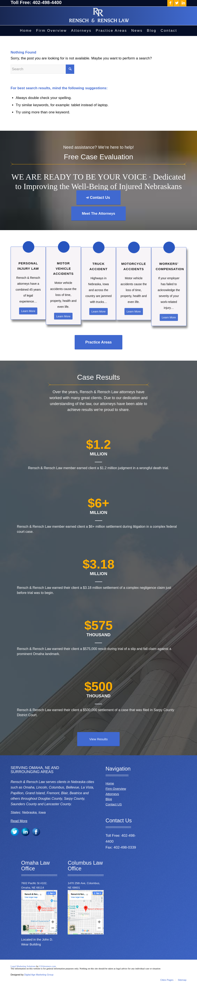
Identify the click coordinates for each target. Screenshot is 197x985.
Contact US (114, 804)
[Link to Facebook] (170, 3)
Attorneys (112, 794)
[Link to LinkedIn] (183, 3)
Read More (19, 821)
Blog (109, 799)
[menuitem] (26, 30)
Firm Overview (116, 788)
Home (110, 783)
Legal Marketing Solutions (23, 966)
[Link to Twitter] (177, 3)
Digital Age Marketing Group (38, 974)
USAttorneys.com (47, 966)
